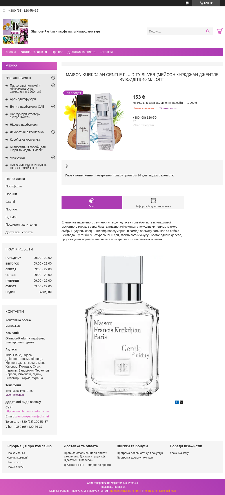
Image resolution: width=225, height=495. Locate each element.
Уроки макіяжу (179, 453)
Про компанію (16, 453)
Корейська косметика (25, 139)
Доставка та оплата (81, 52)
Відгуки (10, 217)
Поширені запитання (21, 224)
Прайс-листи (15, 179)
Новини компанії (17, 457)
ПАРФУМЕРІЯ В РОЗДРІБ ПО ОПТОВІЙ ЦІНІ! (28, 166)
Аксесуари (17, 157)
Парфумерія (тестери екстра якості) (25, 115)
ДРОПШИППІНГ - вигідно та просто (87, 464)
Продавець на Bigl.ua (112, 486)
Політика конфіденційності (159, 490)
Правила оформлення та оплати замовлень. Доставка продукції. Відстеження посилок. (85, 456)
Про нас (57, 52)
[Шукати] (208, 31)
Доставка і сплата (19, 232)
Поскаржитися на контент (125, 490)
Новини (11, 194)
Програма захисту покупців (135, 457)
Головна (10, 52)
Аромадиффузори (23, 99)
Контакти (106, 52)
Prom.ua (133, 482)
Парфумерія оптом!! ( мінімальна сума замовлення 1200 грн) (25, 88)
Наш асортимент (18, 78)
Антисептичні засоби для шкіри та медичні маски (28, 148)
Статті (10, 201)
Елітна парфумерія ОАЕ (27, 106)
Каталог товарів (31, 52)
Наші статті (14, 462)
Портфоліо (13, 186)
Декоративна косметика (27, 132)
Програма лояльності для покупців (140, 453)
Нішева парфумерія (24, 124)
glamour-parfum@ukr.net (32, 416)
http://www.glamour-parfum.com (27, 411)
